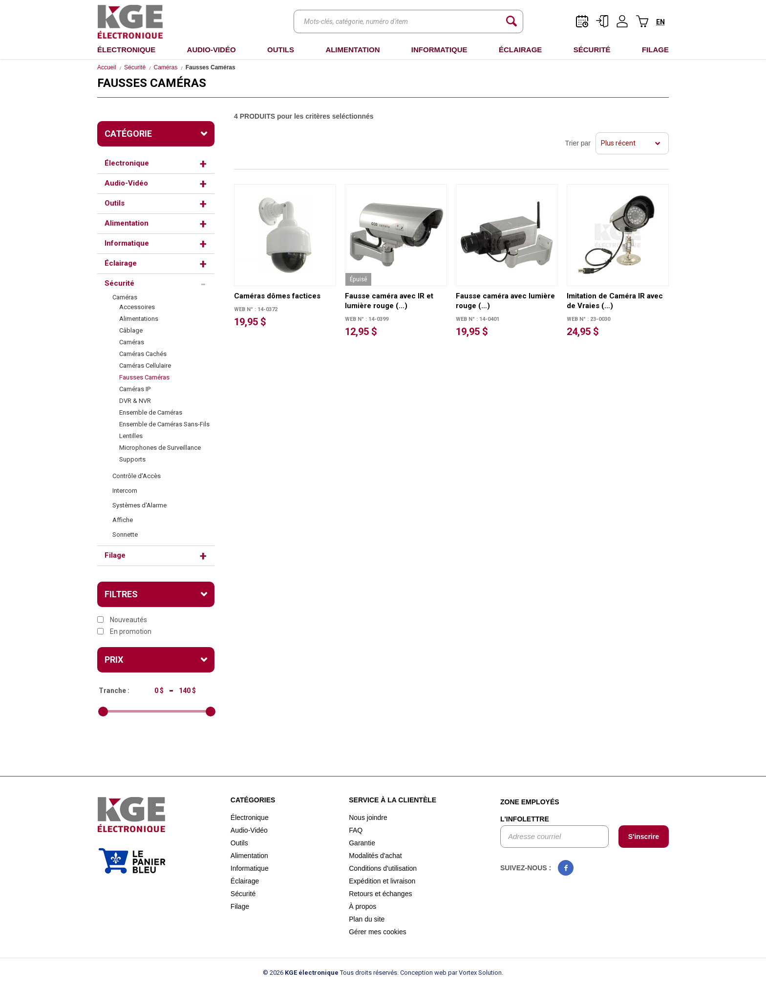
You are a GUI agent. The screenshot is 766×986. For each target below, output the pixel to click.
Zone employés (529, 802)
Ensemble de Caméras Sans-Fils (164, 424)
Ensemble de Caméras (150, 412)
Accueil (106, 67)
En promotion (124, 631)
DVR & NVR (135, 400)
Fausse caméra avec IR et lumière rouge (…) (389, 301)
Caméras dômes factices (277, 296)
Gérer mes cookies (377, 932)
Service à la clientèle (392, 800)
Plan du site (366, 919)
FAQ (355, 830)
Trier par (578, 143)
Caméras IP (134, 389)
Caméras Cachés (143, 353)
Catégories (253, 800)
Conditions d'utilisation (383, 868)
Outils (280, 49)
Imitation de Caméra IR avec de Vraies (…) (615, 301)
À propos (362, 906)
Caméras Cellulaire (145, 365)
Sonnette (125, 534)
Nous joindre (368, 817)
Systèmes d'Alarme (139, 505)
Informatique (439, 49)
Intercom (124, 490)
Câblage (131, 330)
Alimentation (352, 49)
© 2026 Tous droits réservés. (331, 972)
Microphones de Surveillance (160, 447)
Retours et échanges (380, 894)
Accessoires (137, 307)
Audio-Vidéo (211, 49)
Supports (132, 459)
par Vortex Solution (475, 972)
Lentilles (131, 436)
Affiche (122, 520)
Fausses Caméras (144, 377)
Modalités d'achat (375, 856)
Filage (655, 49)
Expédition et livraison (382, 881)
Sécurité (592, 49)
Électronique (126, 49)
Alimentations (138, 318)
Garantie (362, 843)
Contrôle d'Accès (136, 476)
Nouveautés (122, 620)
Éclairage (520, 49)
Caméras (166, 67)
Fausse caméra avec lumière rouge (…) (505, 301)
